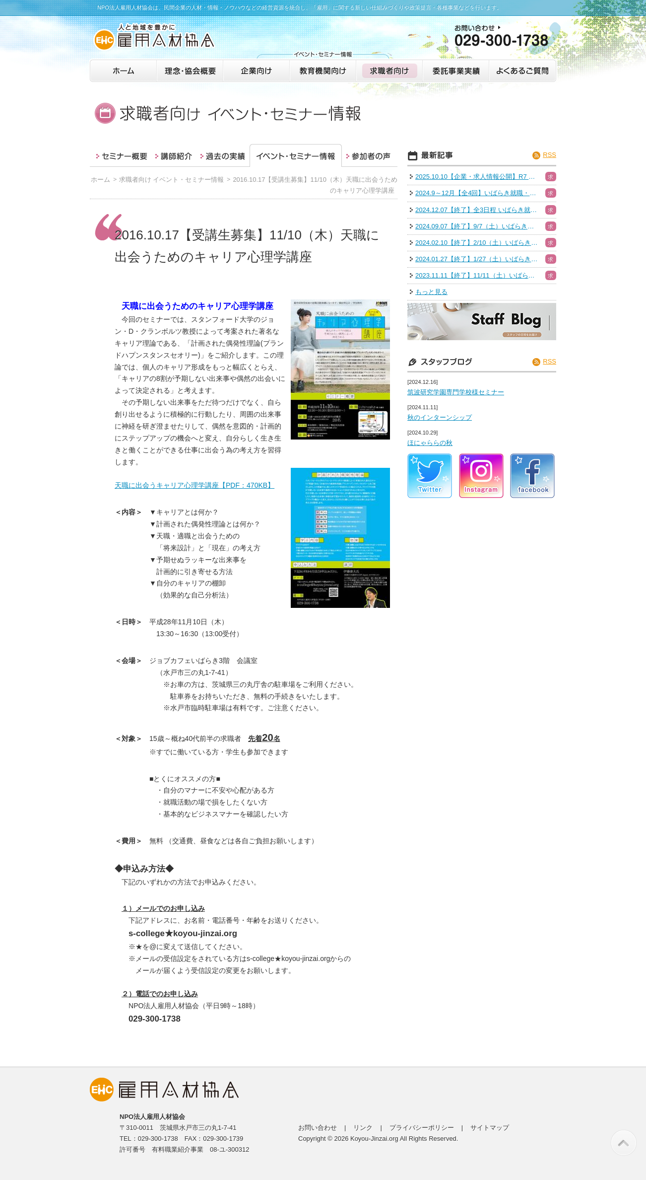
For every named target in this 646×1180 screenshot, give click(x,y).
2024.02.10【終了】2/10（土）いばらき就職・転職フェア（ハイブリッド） (477, 242)
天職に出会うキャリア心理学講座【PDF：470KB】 (194, 485)
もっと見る (431, 291)
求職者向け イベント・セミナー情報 (171, 179)
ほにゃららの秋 (429, 442)
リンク (363, 1127)
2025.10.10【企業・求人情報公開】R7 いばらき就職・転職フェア (477, 176)
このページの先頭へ (623, 1142)
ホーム (100, 179)
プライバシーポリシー (421, 1127)
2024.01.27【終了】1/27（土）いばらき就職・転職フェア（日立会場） (477, 259)
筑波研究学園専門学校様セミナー (455, 392)
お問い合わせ (317, 1127)
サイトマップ (489, 1127)
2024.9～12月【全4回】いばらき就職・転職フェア (477, 193)
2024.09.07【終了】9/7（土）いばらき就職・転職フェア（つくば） (477, 226)
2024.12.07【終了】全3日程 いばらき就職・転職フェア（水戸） (477, 210)
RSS (549, 154)
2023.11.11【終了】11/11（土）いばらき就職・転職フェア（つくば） (477, 275)
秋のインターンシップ (439, 417)
